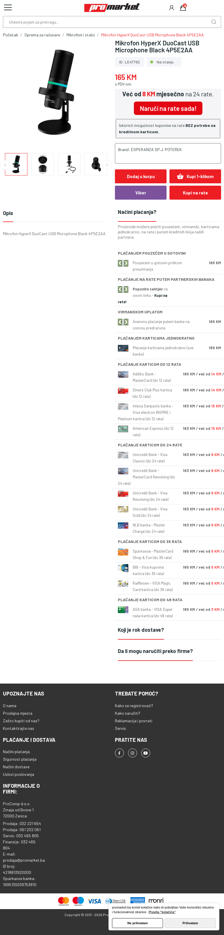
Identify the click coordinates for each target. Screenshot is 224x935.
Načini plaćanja (16, 751)
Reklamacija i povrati (133, 720)
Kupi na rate (195, 192)
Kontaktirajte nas (18, 728)
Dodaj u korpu (141, 176)
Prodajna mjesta (17, 713)
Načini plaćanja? (137, 212)
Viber (140, 192)
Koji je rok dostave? (141, 630)
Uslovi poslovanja (18, 774)
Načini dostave (16, 766)
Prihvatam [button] (190, 923)
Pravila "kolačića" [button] (162, 912)
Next (107, 165)
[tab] (169, 212)
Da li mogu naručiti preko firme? (155, 651)
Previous (5, 165)
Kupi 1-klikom (195, 176)
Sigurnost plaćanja (19, 759)
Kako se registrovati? (134, 705)
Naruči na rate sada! (168, 108)
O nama (9, 705)
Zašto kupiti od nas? (21, 720)
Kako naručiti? (127, 713)
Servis (120, 728)
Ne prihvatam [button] (137, 923)
